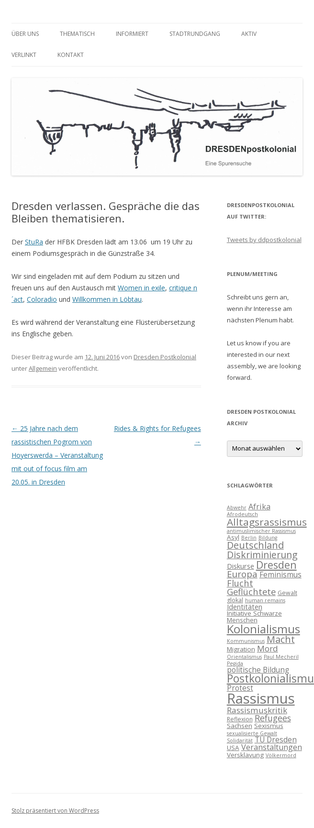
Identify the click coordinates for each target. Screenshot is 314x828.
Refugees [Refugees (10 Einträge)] (273, 718)
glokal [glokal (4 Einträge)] (235, 600)
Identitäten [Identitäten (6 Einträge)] (244, 606)
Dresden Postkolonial (165, 357)
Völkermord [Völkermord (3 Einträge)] (281, 755)
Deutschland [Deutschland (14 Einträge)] (255, 545)
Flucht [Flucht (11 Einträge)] (240, 583)
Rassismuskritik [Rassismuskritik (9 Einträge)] (257, 710)
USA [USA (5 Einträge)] (233, 747)
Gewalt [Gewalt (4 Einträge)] (287, 593)
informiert (132, 34)
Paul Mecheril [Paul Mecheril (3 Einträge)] (281, 656)
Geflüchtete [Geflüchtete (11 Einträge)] (251, 591)
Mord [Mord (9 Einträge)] (267, 648)
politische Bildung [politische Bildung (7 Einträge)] (258, 669)
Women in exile (141, 287)
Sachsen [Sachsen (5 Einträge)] (239, 725)
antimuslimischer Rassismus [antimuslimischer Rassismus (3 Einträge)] (261, 531)
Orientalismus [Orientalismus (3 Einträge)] (244, 656)
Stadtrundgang (194, 34)
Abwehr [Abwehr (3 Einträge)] (237, 507)
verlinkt (23, 55)
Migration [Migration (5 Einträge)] (241, 649)
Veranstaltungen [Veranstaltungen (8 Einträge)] (271, 747)
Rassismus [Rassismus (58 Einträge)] (261, 698)
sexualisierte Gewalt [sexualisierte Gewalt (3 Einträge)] (252, 733)
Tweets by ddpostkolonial (264, 239)
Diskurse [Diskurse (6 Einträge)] (240, 566)
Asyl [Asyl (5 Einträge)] (233, 537)
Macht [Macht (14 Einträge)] (281, 639)
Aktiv (249, 34)
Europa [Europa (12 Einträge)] (242, 574)
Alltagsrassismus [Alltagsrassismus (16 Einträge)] (267, 522)
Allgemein (43, 368)
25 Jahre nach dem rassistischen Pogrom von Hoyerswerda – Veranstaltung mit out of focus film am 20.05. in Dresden (57, 455)
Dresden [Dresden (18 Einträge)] (276, 565)
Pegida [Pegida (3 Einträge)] (235, 663)
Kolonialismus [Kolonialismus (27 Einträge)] (263, 629)
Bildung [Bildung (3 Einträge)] (267, 537)
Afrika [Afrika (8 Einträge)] (259, 506)
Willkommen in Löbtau (107, 299)
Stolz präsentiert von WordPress (55, 810)
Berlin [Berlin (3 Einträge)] (249, 537)
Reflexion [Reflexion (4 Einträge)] (240, 719)
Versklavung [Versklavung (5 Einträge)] (245, 755)
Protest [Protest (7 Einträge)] (240, 688)
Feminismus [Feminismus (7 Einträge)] (280, 574)
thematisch (77, 34)
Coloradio (42, 299)
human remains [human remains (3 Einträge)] (265, 600)
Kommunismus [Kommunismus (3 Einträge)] (246, 641)
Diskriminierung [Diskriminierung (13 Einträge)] (262, 554)
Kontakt (70, 55)
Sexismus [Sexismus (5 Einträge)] (268, 725)
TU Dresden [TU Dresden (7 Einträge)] (276, 739)
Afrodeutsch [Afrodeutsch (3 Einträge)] (242, 514)
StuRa (34, 241)
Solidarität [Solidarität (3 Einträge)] (240, 740)
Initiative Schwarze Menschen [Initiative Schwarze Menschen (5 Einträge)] (254, 616)
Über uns (25, 34)
